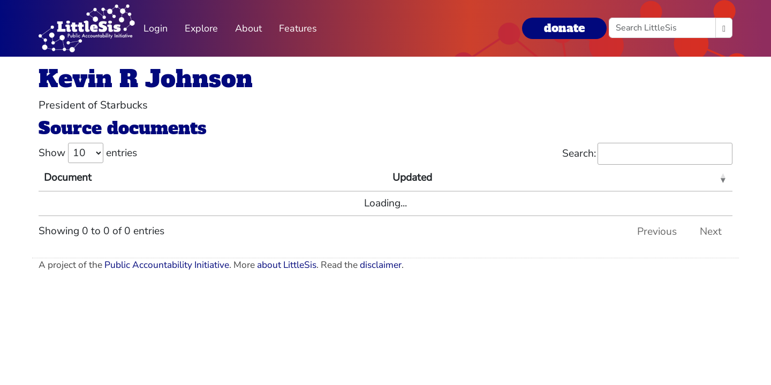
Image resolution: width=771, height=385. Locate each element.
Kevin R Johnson (146, 79)
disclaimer (381, 265)
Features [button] (298, 28)
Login (155, 28)
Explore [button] (201, 28)
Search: (647, 154)
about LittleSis (286, 265)
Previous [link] (657, 231)
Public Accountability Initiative (166, 265)
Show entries (88, 153)
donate (564, 28)
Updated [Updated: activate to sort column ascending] (412, 177)
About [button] (248, 28)
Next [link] (711, 231)
